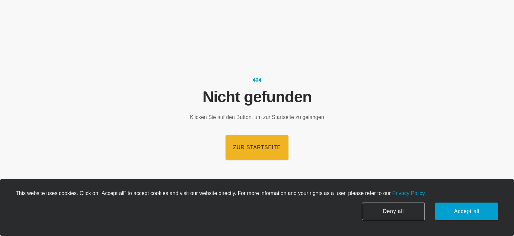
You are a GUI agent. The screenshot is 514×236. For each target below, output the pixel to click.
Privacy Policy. (408, 193)
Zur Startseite (257, 147)
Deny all (393, 211)
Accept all (466, 211)
